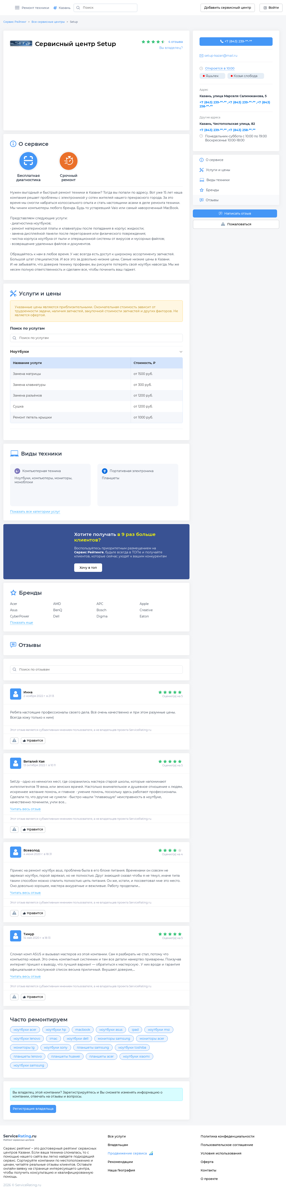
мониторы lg (24, 1047)
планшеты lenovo (28, 1056)
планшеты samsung (93, 1047)
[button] (97, 351)
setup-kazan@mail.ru (220, 56)
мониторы (63, 478)
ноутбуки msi (159, 1030)
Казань (62, 8)
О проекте (209, 1179)
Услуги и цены (215, 170)
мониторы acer (152, 1039)
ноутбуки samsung (29, 1065)
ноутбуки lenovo (27, 1039)
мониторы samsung (114, 1039)
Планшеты (110, 478)
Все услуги (117, 1136)
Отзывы (209, 200)
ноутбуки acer (25, 1030)
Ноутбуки (22, 478)
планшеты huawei (65, 1056)
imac (53, 1039)
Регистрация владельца (33, 1109)
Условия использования (221, 1153)
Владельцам (118, 1145)
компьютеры (42, 478)
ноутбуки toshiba (132, 1047)
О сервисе (211, 160)
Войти (271, 8)
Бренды (209, 190)
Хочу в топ (88, 568)
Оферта (207, 1162)
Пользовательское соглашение (227, 1145)
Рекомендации (120, 1162)
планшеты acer (101, 1056)
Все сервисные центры (48, 21)
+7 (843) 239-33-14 (236, 41)
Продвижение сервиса (127, 1153)
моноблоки (24, 482)
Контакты (208, 1170)
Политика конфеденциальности (227, 1136)
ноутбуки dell (77, 1039)
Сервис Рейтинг (14, 21)
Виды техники (215, 180)
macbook (82, 1030)
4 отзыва (175, 42)
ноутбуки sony (55, 1047)
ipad (135, 1030)
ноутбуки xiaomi (136, 1056)
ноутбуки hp (56, 1030)
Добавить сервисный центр (227, 8)
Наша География (121, 1170)
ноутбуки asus (110, 1030)
